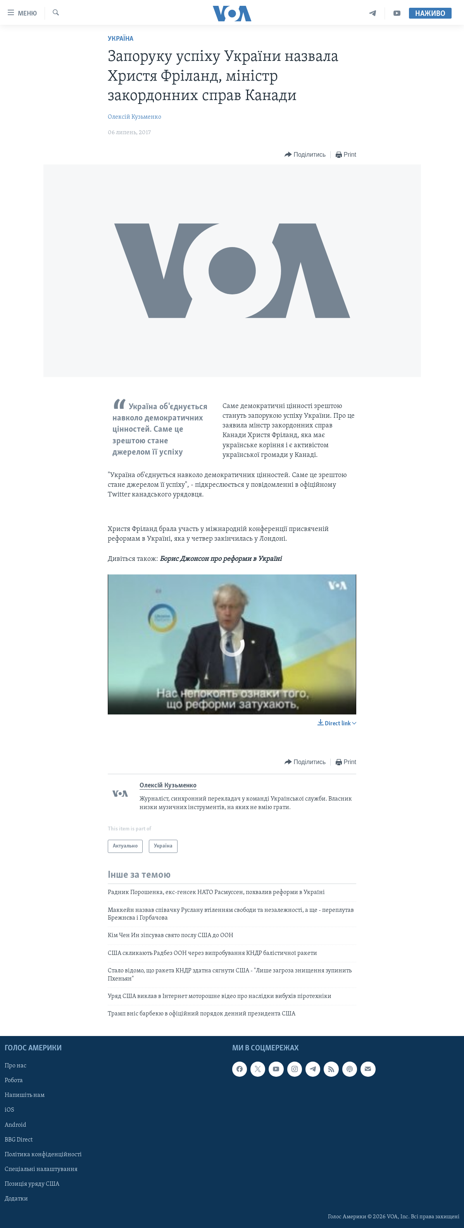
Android (15, 1125)
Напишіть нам (25, 1095)
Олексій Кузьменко (134, 117)
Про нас (15, 1066)
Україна (120, 39)
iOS (9, 1110)
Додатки (16, 1198)
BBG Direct (19, 1139)
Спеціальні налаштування (41, 1169)
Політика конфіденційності (43, 1154)
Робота (14, 1081)
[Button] (305, 155)
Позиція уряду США (32, 1184)
